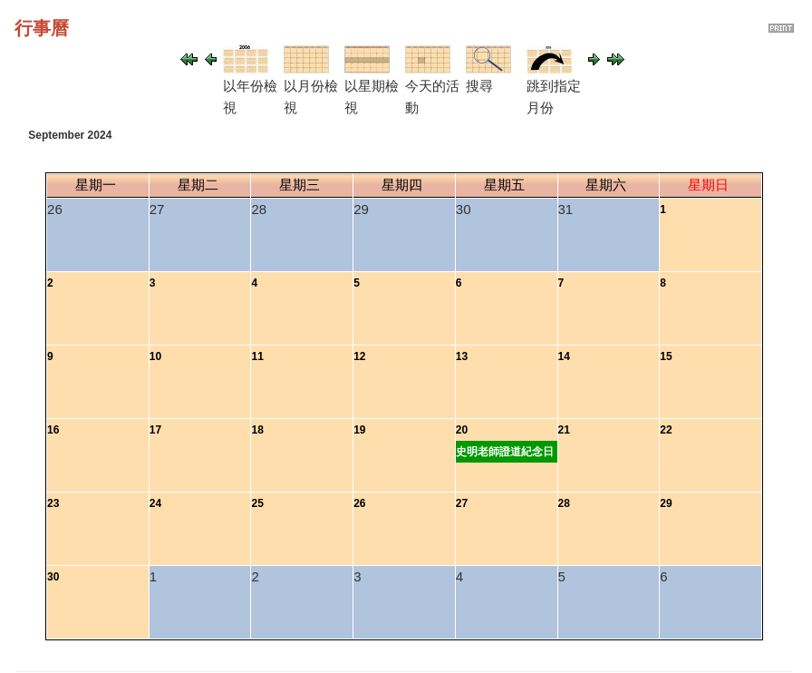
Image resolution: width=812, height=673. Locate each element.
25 (257, 503)
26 (359, 503)
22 (666, 430)
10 (155, 356)
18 (257, 430)
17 (155, 430)
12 (359, 356)
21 (564, 430)
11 (257, 356)
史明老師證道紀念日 (505, 451)
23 (53, 503)
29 (666, 503)
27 (462, 503)
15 (666, 356)
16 (53, 430)
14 (564, 356)
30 (53, 577)
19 (359, 430)
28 (564, 503)
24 (155, 503)
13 (462, 356)
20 (462, 430)
